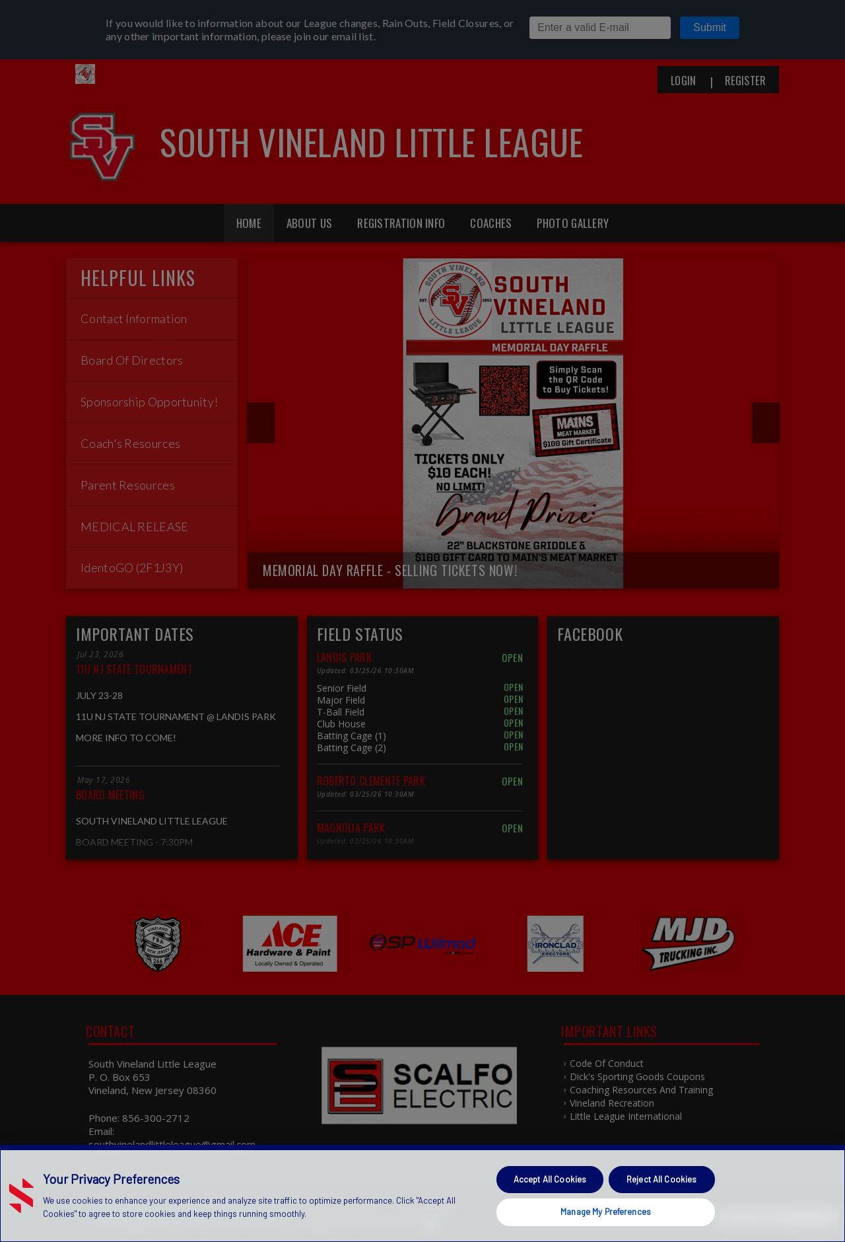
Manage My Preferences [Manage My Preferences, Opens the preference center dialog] (605, 1211)
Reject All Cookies (661, 1179)
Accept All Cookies (550, 1179)
